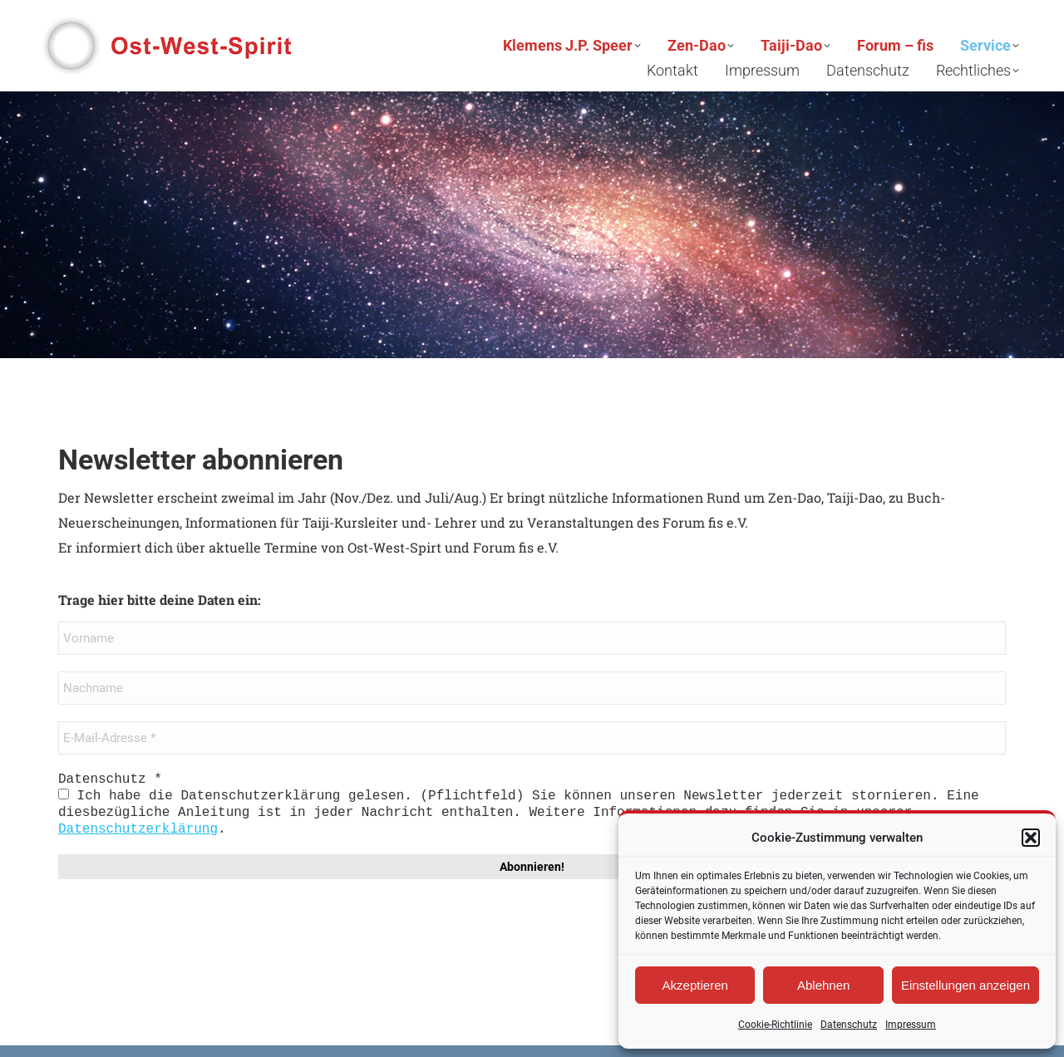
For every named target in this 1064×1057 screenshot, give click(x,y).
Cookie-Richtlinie (775, 1024)
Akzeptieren (695, 985)
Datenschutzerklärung (138, 829)
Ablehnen (823, 985)
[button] (1030, 837)
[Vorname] (532, 638)
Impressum (910, 1024)
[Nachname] (532, 688)
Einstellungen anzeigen (965, 985)
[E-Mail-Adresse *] (532, 738)
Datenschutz (848, 1024)
